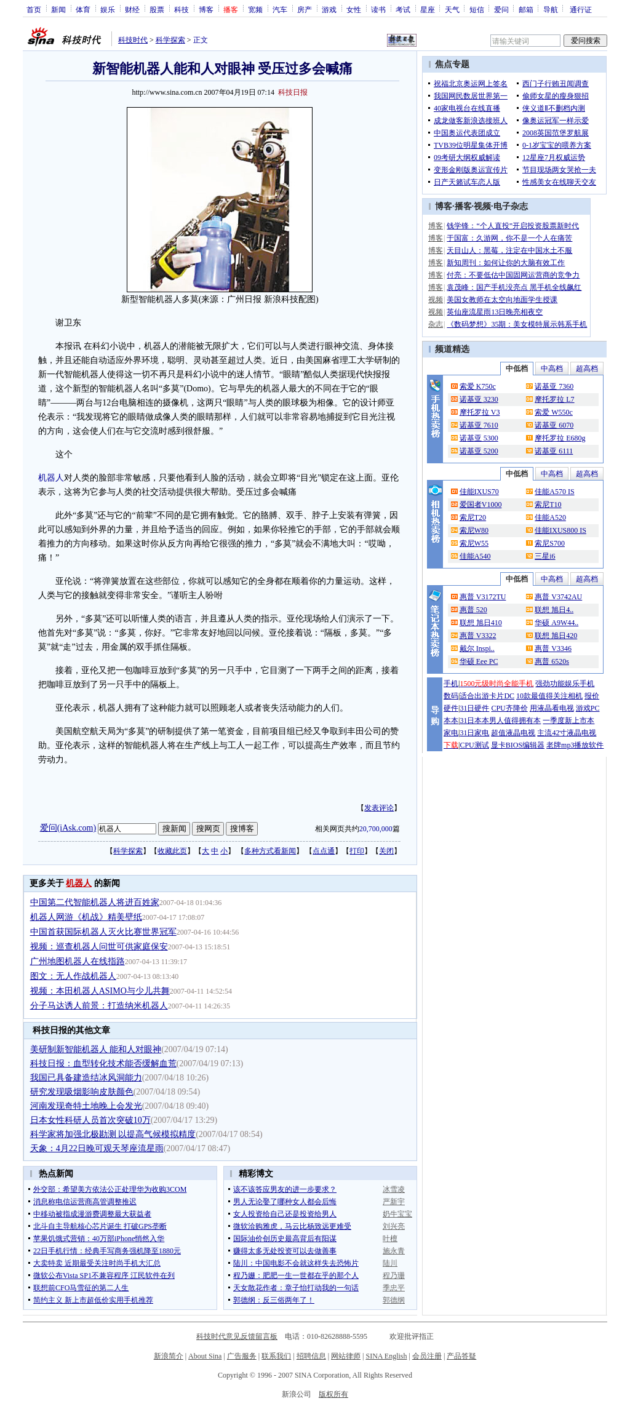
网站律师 (346, 1356)
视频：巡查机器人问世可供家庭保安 (99, 946)
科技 (181, 9)
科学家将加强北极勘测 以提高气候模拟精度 (113, 1134)
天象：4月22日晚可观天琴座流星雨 (97, 1148)
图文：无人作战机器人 (73, 976)
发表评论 (379, 808)
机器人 (51, 477)
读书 (378, 9)
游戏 (329, 9)
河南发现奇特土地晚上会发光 (86, 1106)
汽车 (280, 9)
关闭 (386, 851)
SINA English (386, 1356)
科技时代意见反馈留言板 (236, 1336)
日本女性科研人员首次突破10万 (90, 1120)
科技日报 (293, 92)
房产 (304, 9)
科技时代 (133, 40)
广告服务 (242, 1356)
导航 (550, 9)
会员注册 (427, 1356)
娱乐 (107, 9)
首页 (33, 9)
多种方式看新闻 (270, 851)
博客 (206, 9)
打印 (356, 851)
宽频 (255, 9)
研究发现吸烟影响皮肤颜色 (82, 1091)
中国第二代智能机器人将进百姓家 (94, 902)
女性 (353, 9)
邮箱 (526, 9)
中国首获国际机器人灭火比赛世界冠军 (103, 931)
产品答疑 (461, 1356)
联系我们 (276, 1356)
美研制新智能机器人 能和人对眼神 (96, 1049)
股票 (157, 9)
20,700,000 (376, 828)
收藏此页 (172, 851)
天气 (452, 9)
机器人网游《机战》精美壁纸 (86, 917)
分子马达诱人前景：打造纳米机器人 (99, 1005)
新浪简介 (168, 1356)
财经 (132, 9)
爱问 (501, 9)
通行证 (581, 9)
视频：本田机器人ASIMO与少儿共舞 (100, 991)
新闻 (58, 9)
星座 (427, 9)
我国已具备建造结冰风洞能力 (86, 1077)
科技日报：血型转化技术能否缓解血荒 (103, 1063)
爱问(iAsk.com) (68, 827)
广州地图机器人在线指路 (77, 961)
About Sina (204, 1356)
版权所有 (333, 1394)
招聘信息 (311, 1356)
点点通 (324, 851)
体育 (83, 9)
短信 (476, 9)
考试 (403, 9)
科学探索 (170, 40)
